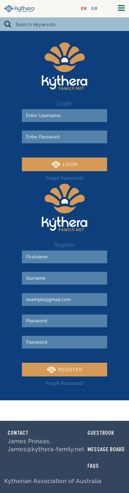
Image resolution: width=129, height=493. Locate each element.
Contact (18, 433)
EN (84, 9)
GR (94, 9)
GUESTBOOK (101, 433)
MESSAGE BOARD (106, 450)
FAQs (93, 466)
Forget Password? (64, 178)
